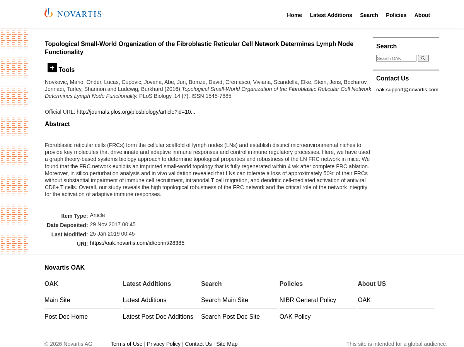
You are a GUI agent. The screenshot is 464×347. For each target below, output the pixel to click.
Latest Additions (331, 15)
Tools (61, 69)
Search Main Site (224, 300)
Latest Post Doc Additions (158, 316)
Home (294, 15)
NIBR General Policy (308, 300)
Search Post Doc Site (230, 316)
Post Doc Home (66, 316)
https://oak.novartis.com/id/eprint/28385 (137, 243)
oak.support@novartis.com (407, 89)
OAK (364, 300)
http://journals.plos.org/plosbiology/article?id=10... (136, 112)
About (422, 15)
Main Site (57, 300)
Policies (396, 15)
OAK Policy (295, 316)
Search (369, 15)
